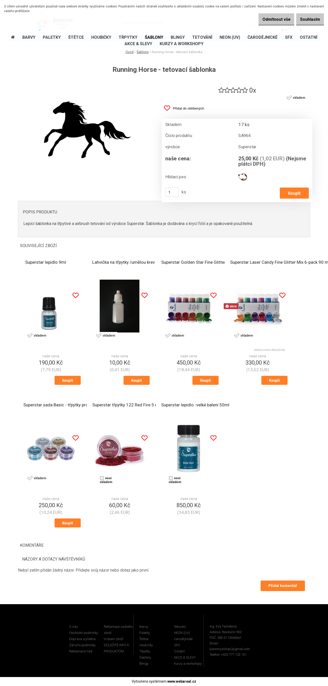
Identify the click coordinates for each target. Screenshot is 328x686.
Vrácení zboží (113, 639)
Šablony (143, 52)
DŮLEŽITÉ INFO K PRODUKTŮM (116, 648)
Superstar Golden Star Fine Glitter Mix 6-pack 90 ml (210, 262)
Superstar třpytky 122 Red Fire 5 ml (126, 405)
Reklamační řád (80, 651)
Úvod (130, 52)
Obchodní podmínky (83, 633)
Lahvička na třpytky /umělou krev (123, 262)
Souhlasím (307, 19)
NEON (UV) (182, 633)
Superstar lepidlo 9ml (45, 262)
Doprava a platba (82, 639)
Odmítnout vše (268, 19)
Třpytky (144, 651)
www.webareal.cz (181, 682)
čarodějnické (183, 639)
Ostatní (179, 651)
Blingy (143, 664)
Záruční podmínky (82, 645)
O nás (73, 627)
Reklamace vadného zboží (118, 630)
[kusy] (172, 192)
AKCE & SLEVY (185, 658)
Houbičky (146, 645)
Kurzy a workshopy (188, 664)
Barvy (143, 627)
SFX (177, 645)
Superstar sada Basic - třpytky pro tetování (64, 405)
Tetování (180, 627)
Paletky (144, 633)
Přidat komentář (282, 586)
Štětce (143, 639)
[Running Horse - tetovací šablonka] (86, 82)
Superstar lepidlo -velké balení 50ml (195, 405)
